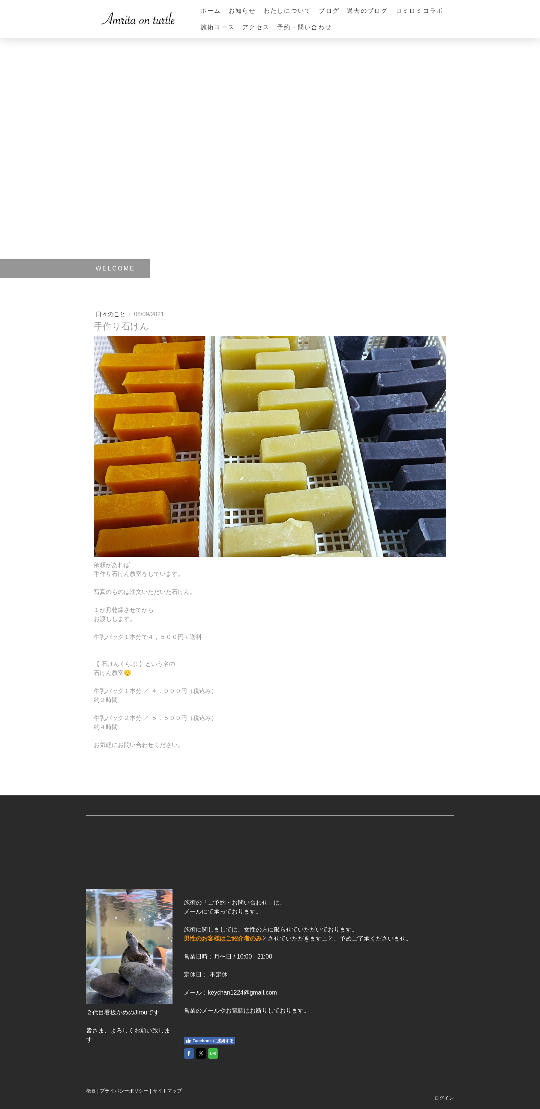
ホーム (211, 11)
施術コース (218, 27)
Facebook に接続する (209, 1041)
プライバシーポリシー (124, 1091)
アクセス (256, 27)
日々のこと (111, 314)
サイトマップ (167, 1091)
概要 (91, 1091)
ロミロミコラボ (420, 11)
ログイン (444, 1098)
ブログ (329, 11)
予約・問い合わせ (304, 27)
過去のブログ (367, 11)
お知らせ (242, 11)
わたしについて (288, 11)
